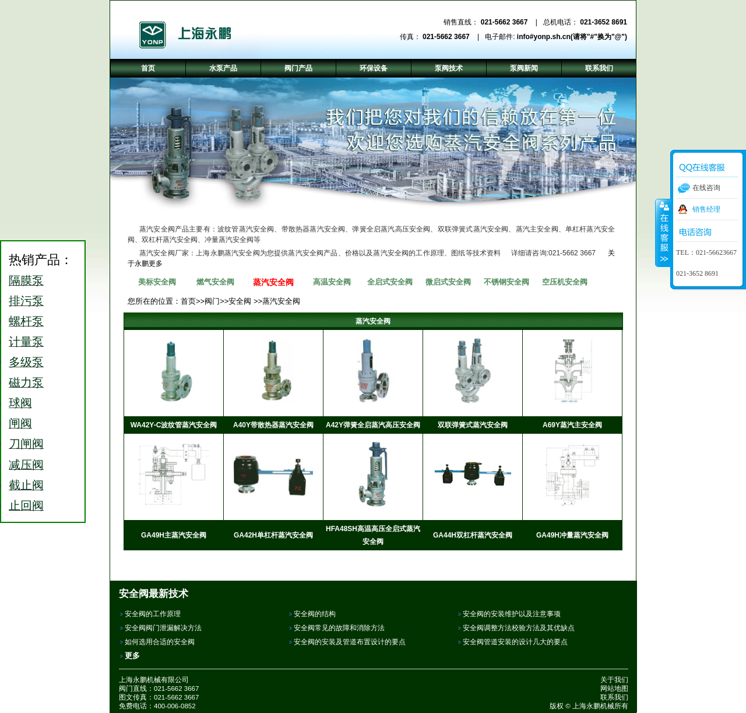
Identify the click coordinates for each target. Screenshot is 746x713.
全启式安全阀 (390, 282)
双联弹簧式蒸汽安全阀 (473, 425)
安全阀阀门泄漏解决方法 (163, 627)
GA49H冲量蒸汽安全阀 (572, 535)
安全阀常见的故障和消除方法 (339, 627)
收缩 (663, 232)
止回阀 (26, 505)
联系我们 (614, 697)
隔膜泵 (26, 280)
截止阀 (26, 485)
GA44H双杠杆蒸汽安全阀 (472, 535)
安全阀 (239, 301)
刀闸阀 (26, 443)
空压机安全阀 (564, 282)
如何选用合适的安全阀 (160, 641)
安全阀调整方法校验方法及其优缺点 (519, 627)
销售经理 (706, 209)
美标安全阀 (157, 282)
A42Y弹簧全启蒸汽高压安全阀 (373, 425)
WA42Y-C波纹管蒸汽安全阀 (174, 425)
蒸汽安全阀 (273, 282)
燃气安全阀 (215, 282)
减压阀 (26, 464)
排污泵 (26, 300)
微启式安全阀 (448, 282)
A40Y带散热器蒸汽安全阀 (273, 425)
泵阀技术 (449, 68)
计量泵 (26, 341)
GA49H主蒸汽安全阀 (173, 535)
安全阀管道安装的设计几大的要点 (515, 641)
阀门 (212, 301)
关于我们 (614, 679)
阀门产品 (298, 68)
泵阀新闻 (524, 68)
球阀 (20, 402)
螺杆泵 (26, 321)
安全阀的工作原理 (153, 613)
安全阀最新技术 (153, 593)
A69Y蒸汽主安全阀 (572, 425)
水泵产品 (223, 68)
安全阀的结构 (315, 613)
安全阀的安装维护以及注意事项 (512, 613)
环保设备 (374, 68)
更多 (132, 655)
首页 (188, 301)
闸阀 (20, 423)
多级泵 (26, 362)
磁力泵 (26, 382)
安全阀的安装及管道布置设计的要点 (350, 641)
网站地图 (614, 688)
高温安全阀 (332, 282)
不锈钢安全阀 (506, 282)
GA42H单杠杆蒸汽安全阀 (273, 535)
